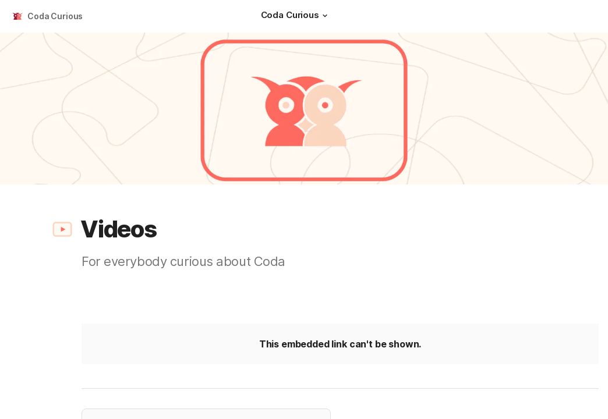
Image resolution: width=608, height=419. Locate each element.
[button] (325, 16)
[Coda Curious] (295, 16)
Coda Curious (55, 16)
